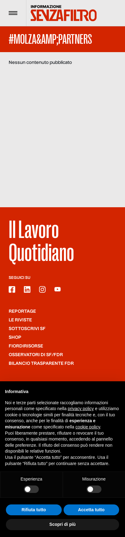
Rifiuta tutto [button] (33, 510)
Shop (15, 337)
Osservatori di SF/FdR (36, 355)
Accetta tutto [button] (91, 510)
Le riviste (20, 320)
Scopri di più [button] (62, 524)
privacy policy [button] (81, 408)
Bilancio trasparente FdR (41, 363)
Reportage (22, 311)
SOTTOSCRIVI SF (27, 329)
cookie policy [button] (87, 427)
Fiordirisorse (26, 346)
